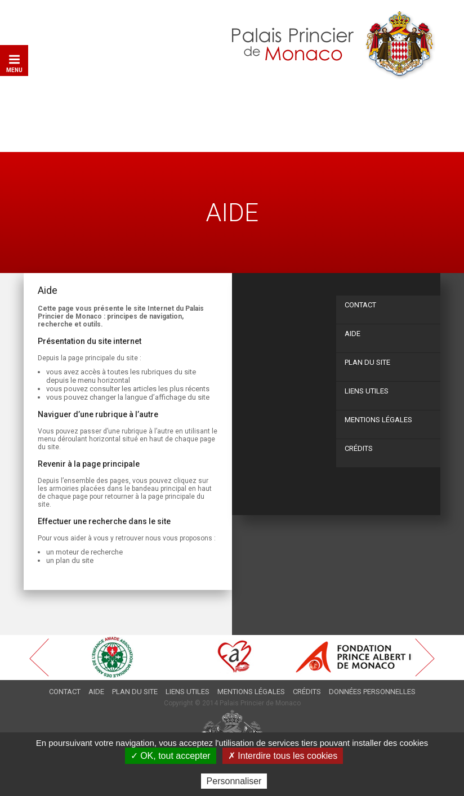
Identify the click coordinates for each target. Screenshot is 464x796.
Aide (352, 333)
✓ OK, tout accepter (171, 756)
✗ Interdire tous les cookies (282, 756)
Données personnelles (372, 691)
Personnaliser (234, 781)
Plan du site (367, 362)
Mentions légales (378, 419)
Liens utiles (367, 391)
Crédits (359, 448)
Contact (360, 305)
